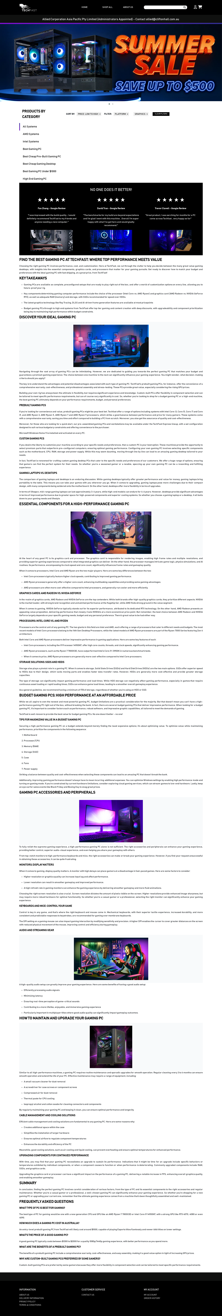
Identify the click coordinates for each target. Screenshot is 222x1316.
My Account (150, 1295)
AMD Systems (31, 134)
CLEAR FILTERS (161, 114)
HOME (85, 7)
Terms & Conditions (30, 1305)
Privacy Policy (27, 1301)
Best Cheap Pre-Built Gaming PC (42, 156)
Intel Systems (31, 141)
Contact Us (88, 1295)
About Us (24, 1295)
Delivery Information (31, 1298)
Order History (152, 1298)
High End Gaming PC (35, 179)
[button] (109, 104)
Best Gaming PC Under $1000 (39, 171)
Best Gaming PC (32, 149)
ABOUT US (128, 7)
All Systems (30, 126)
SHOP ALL (107, 7)
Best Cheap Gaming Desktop (39, 164)
